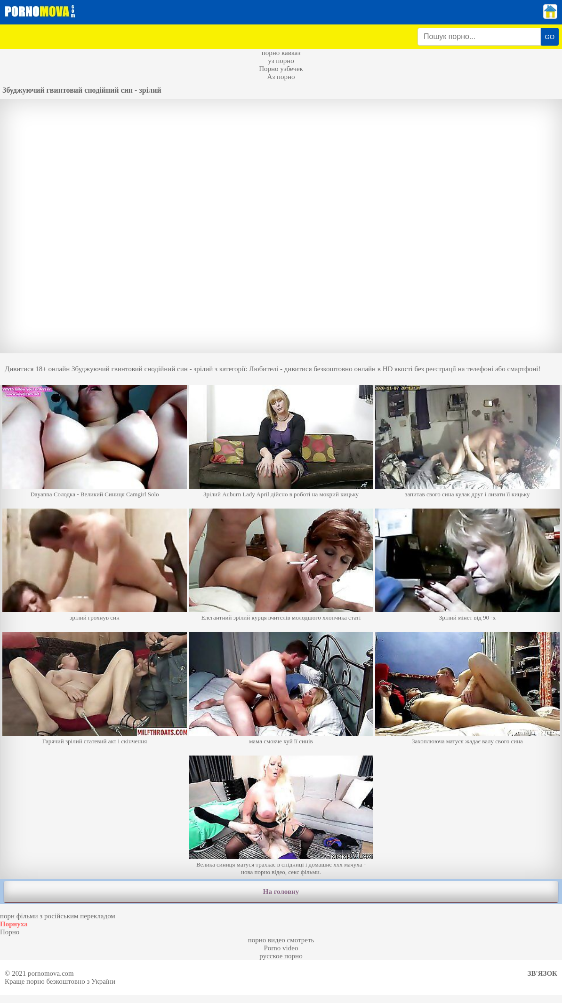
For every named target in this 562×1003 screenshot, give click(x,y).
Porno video (281, 948)
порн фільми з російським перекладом (57, 916)
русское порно (280, 956)
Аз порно (281, 76)
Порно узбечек (281, 68)
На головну (281, 891)
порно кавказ (281, 52)
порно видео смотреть (281, 940)
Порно (9, 932)
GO (549, 36)
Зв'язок (542, 973)
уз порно (281, 60)
